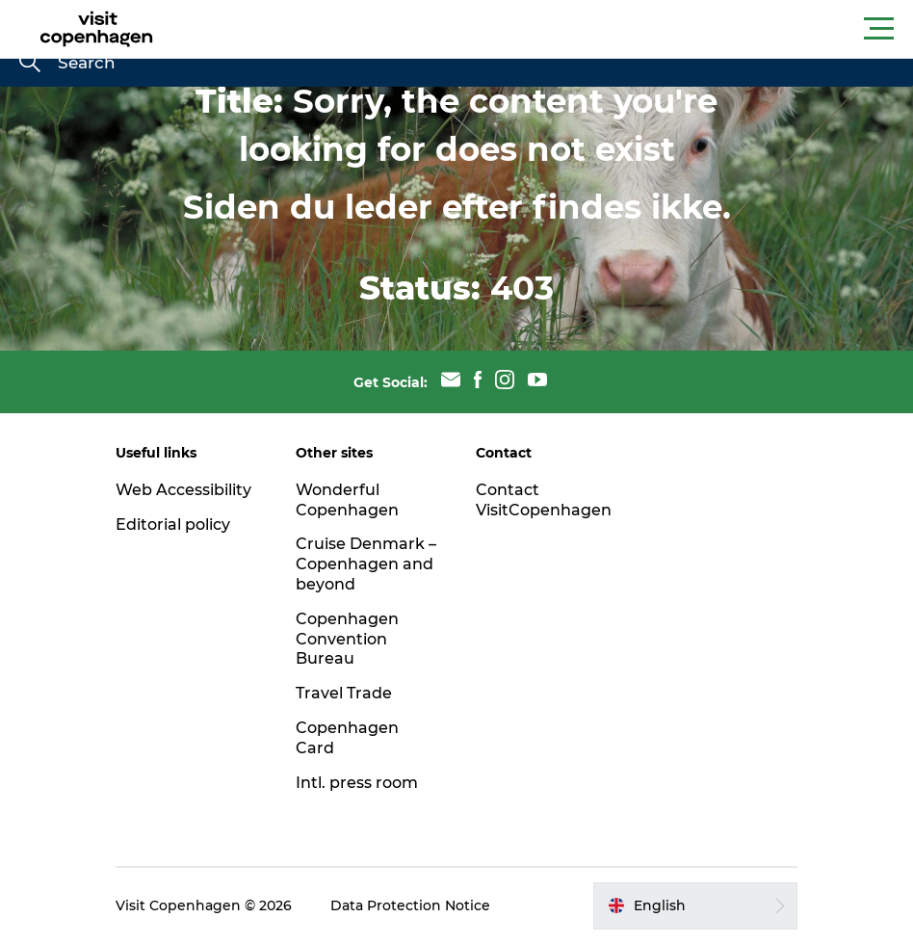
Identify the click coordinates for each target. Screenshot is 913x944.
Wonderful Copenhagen (347, 500)
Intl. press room (357, 783)
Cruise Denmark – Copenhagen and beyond (366, 564)
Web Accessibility (183, 490)
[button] (543, 28)
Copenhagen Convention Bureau (347, 639)
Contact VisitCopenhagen (544, 500)
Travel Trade (344, 693)
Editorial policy (173, 524)
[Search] (29, 63)
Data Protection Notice (410, 905)
